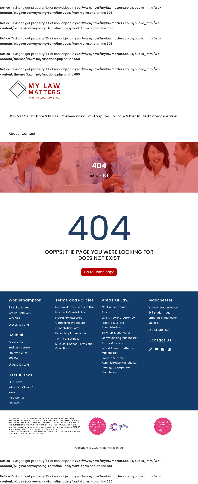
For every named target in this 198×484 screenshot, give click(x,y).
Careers (14, 403)
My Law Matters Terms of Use (74, 307)
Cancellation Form (67, 328)
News (12, 392)
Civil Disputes (99, 116)
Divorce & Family (126, 116)
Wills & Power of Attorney (118, 318)
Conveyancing (73, 116)
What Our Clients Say (23, 387)
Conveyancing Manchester (120, 338)
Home (94, 176)
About (14, 133)
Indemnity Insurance (68, 318)
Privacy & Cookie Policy (70, 312)
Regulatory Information (70, 333)
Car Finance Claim (114, 307)
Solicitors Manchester (116, 332)
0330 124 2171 (19, 325)
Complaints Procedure (70, 323)
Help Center (16, 398)
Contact (28, 133)
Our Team (15, 382)
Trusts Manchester (114, 343)
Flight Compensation (160, 116)
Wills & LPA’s (18, 116)
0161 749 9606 (159, 330)
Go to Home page (99, 272)
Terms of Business (67, 339)
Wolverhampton (25, 300)
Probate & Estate (45, 116)
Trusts (106, 312)
